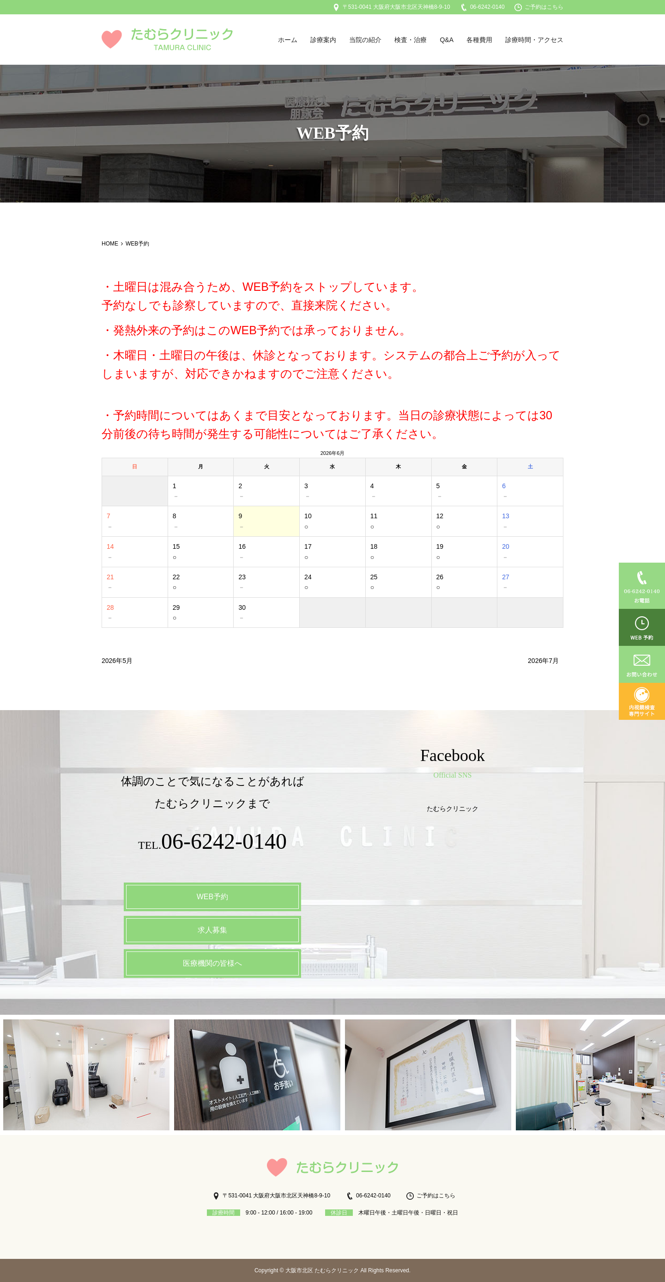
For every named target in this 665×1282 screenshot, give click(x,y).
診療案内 (323, 39)
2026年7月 (543, 660)
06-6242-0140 (482, 7)
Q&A (446, 39)
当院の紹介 (365, 39)
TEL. (212, 843)
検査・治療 (410, 39)
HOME (110, 243)
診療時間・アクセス (534, 39)
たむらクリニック (452, 808)
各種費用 (479, 39)
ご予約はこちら (538, 7)
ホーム (287, 39)
